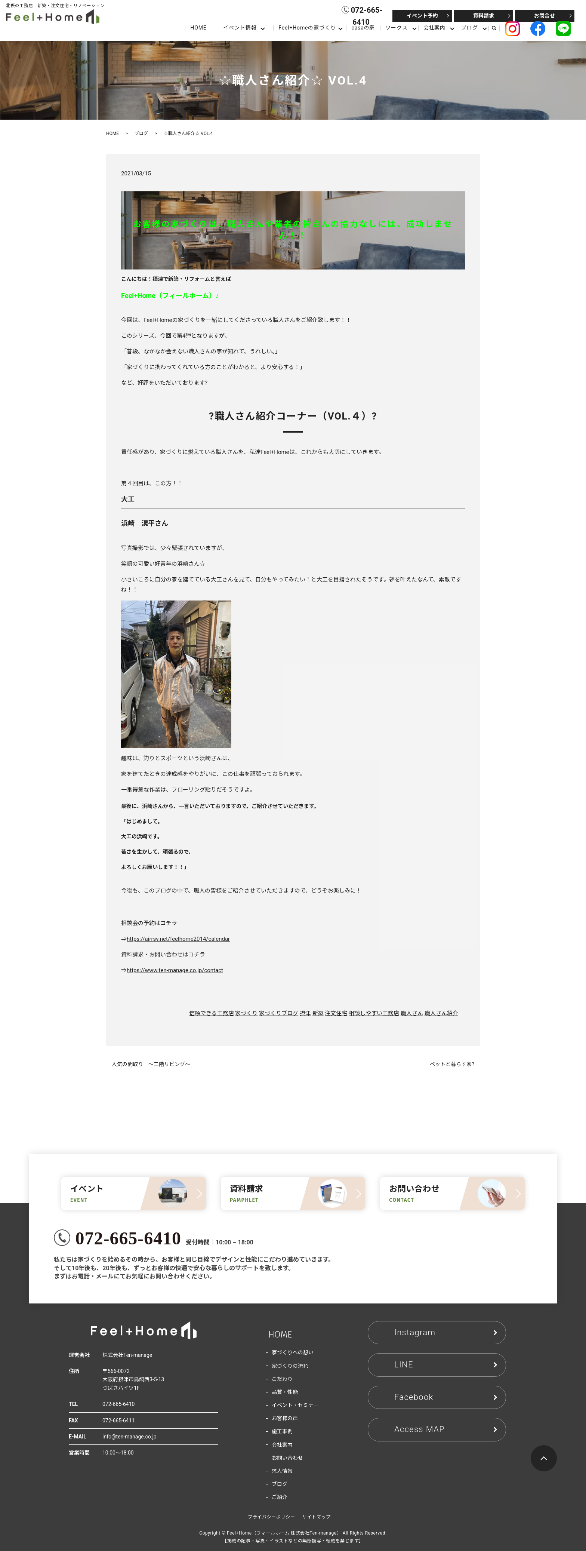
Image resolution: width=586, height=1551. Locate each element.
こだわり (282, 1379)
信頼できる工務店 (211, 1013)
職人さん (412, 1013)
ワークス (396, 28)
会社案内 (434, 28)
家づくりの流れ (290, 1366)
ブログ (469, 28)
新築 (318, 1013)
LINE (403, 1364)
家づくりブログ (278, 1013)
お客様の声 (285, 1418)
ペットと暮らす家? (452, 1064)
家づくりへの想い (293, 1352)
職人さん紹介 (441, 1013)
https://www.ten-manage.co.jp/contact (175, 970)
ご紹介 (279, 1497)
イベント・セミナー (295, 1405)
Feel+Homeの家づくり (307, 28)
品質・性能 (285, 1392)
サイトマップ (316, 1517)
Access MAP (419, 1429)
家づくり (246, 1013)
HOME (198, 28)
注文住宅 (336, 1013)
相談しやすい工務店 (374, 1013)
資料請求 (483, 16)
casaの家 (363, 28)
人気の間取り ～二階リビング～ (151, 1064)
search (497, 28)
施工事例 (282, 1431)
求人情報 (282, 1471)
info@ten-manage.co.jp (129, 1437)
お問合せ (544, 16)
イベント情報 (239, 28)
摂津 (305, 1013)
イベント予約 (422, 16)
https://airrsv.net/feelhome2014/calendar (178, 939)
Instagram (414, 1332)
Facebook (414, 1397)
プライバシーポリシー (271, 1517)
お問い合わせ (287, 1458)
